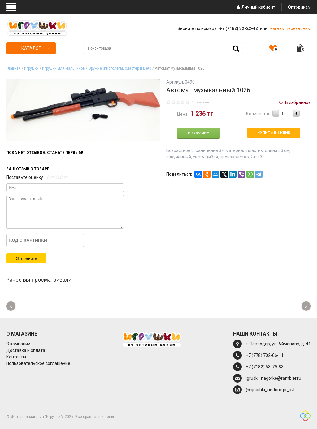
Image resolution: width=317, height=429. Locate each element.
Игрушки (31, 68)
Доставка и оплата (25, 350)
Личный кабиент (255, 7)
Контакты (16, 356)
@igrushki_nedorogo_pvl (270, 389)
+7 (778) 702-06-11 (265, 355)
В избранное (294, 102)
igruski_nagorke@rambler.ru (273, 378)
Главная (13, 68)
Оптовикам (299, 7)
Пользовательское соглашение (38, 363)
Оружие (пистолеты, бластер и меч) (119, 68)
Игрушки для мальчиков (63, 68)
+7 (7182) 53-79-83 (265, 366)
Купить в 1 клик (273, 133)
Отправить (26, 258)
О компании (18, 343)
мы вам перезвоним (290, 28)
